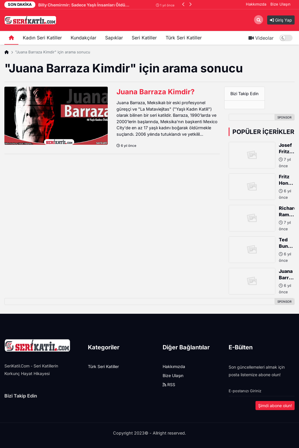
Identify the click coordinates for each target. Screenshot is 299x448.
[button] (183, 4)
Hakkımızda (256, 4)
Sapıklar (114, 38)
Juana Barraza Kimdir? (155, 92)
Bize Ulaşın (280, 4)
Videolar (261, 38)
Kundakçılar (83, 38)
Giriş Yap (281, 20)
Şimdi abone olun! (275, 405)
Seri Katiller (144, 38)
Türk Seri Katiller (184, 38)
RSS (169, 384)
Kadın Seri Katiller (42, 38)
